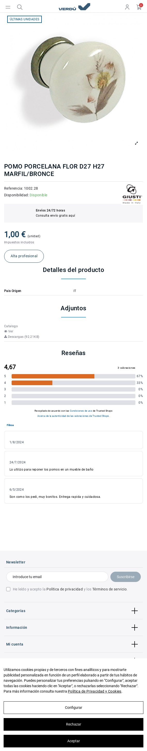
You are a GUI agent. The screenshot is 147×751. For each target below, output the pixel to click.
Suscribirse (125, 577)
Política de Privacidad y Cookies (94, 691)
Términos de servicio (109, 589)
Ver (8, 331)
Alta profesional (24, 256)
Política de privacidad (64, 589)
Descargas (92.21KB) (21, 337)
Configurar (73, 707)
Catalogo (11, 326)
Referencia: (13, 188)
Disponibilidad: (16, 195)
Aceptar (73, 741)
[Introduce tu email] (57, 577)
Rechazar (73, 724)
